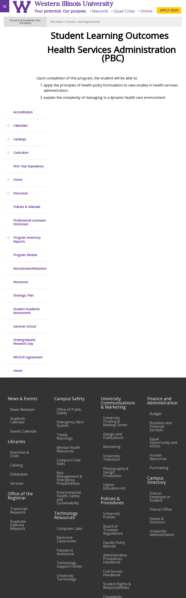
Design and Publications (113, 358)
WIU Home (56, 21)
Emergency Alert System (70, 347)
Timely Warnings (65, 359)
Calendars (20, 48)
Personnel (20, 116)
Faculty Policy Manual (114, 467)
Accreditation (23, 35)
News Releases (22, 332)
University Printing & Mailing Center (115, 344)
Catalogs (19, 62)
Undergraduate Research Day (24, 265)
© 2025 (92, 590)
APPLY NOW (169, 10)
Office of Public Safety (69, 334)
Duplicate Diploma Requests (18, 448)
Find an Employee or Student (160, 420)
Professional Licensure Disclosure (29, 145)
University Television (111, 380)
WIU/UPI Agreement (28, 280)
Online (147, 11)
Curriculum (20, 75)
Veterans (89, 562)
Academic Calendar (17, 343)
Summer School (24, 249)
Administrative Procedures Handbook (115, 482)
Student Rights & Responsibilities (117, 508)
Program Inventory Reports (27, 162)
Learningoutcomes (88, 21)
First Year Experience (28, 89)
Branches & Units (19, 377)
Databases (19, 397)
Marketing (112, 369)
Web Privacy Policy (174, 590)
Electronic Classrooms (66, 462)
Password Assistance (65, 475)
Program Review (25, 178)
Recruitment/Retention (29, 191)
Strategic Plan (23, 218)
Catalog (16, 387)
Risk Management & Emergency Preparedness (69, 401)
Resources (20, 205)
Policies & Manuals (26, 130)
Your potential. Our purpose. (60, 11)
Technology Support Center (69, 487)
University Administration (162, 456)
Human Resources (158, 380)
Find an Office (161, 432)
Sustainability (65, 562)
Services (17, 406)
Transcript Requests (19, 433)
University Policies (111, 438)
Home (17, 293)
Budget (156, 336)
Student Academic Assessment (26, 234)
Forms (17, 103)
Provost (70, 21)
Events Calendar (23, 354)
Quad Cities (124, 11)
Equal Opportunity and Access (163, 365)
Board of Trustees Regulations (113, 453)
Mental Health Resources (68, 372)
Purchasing (159, 390)
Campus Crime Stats (69, 385)
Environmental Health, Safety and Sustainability (69, 420)
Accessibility (12, 562)
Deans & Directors (157, 443)
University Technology (66, 500)
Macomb (100, 11)
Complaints (112, 519)
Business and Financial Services (161, 349)
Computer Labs (69, 451)
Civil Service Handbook (112, 496)
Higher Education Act (114, 409)
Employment (38, 562)
